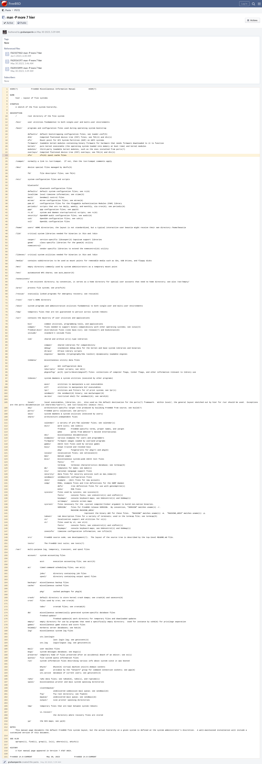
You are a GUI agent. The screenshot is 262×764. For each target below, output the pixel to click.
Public (23, 22)
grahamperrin (27, 31)
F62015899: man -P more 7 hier (26, 67)
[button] (259, 3)
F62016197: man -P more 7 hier (26, 60)
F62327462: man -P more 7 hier (26, 52)
